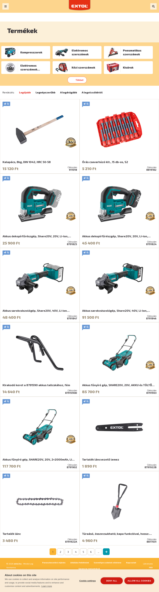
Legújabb (25, 92)
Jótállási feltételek (79, 562)
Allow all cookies (139, 581)
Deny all (111, 581)
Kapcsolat (131, 562)
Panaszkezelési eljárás (53, 562)
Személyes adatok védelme (107, 562)
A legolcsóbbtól (92, 92)
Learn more (46, 586)
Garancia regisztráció (89, 568)
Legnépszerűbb (45, 92)
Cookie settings (87, 581)
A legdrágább (68, 92)
